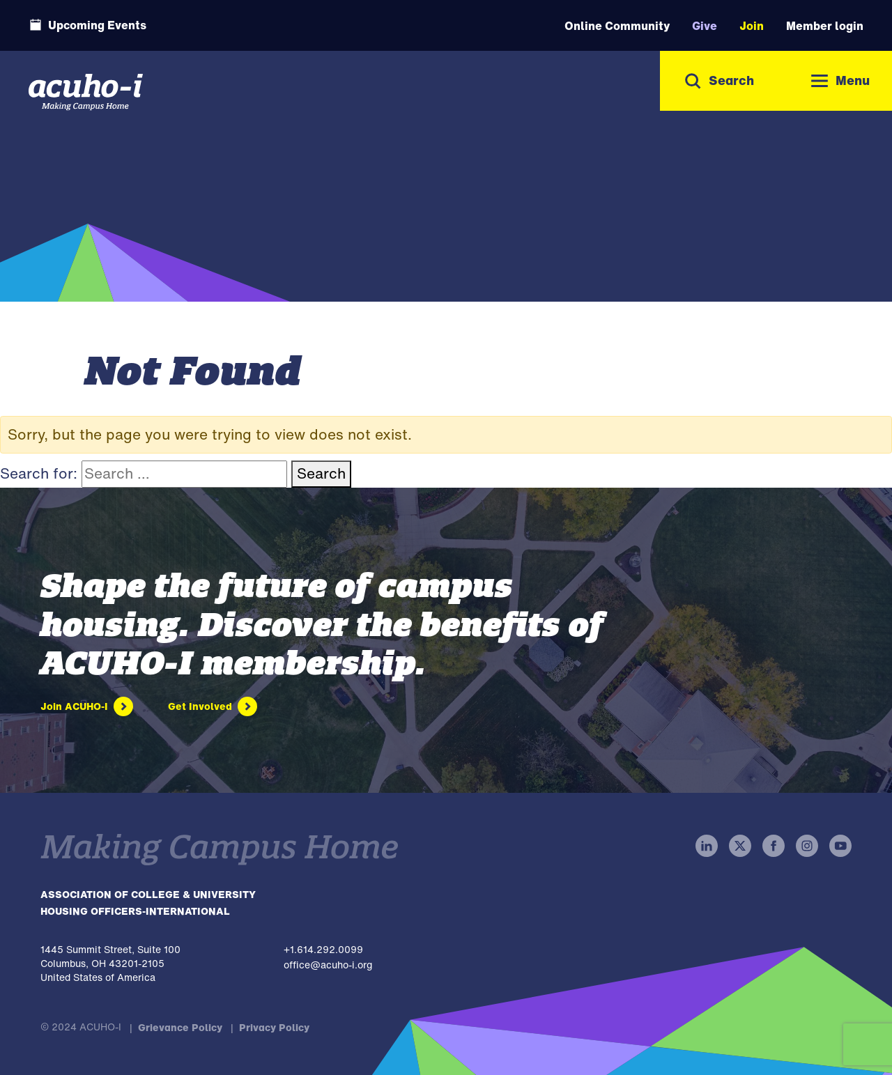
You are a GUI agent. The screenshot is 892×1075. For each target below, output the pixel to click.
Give (704, 25)
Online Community (617, 25)
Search (321, 473)
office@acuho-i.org (328, 964)
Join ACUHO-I (74, 706)
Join (751, 25)
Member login (824, 25)
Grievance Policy (180, 1027)
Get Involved (200, 706)
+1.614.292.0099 (323, 949)
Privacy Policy (274, 1027)
